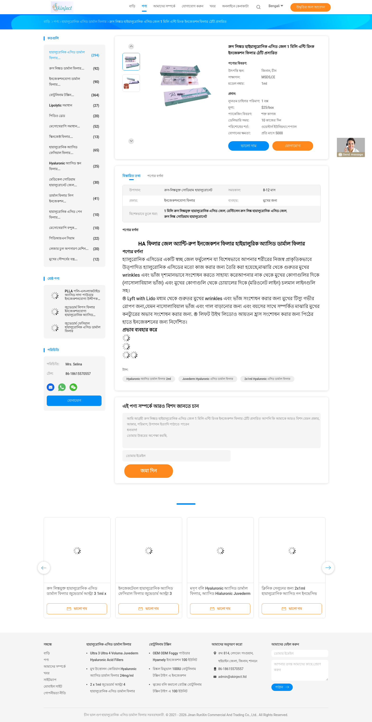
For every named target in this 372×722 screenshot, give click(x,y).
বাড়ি (47, 653)
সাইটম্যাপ (50, 680)
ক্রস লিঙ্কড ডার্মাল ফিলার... (74, 68)
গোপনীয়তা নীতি (55, 693)
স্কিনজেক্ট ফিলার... (74, 137)
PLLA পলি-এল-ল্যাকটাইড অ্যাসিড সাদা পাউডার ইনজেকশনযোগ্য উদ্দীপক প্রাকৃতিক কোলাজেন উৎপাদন (82, 295)
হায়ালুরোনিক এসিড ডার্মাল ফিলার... (74, 55)
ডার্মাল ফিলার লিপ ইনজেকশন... (74, 198)
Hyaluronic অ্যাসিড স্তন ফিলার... (74, 166)
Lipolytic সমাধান (74, 105)
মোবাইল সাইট (53, 686)
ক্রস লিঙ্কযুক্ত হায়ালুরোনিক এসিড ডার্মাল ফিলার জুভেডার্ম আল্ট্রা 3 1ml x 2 (76, 593)
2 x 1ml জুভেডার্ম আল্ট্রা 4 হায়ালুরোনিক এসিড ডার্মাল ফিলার (112, 688)
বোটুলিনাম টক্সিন (160, 644)
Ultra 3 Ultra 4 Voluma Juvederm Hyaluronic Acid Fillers (114, 656)
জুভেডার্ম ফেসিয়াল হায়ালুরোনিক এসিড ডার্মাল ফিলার (82, 327)
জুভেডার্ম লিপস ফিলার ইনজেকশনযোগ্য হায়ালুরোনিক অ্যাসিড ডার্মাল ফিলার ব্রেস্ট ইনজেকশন (80, 311)
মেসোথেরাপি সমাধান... (74, 126)
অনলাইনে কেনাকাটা (235, 6)
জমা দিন (148, 471)
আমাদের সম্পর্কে (55, 666)
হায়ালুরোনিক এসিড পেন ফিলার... (74, 214)
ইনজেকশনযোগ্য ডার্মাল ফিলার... (74, 81)
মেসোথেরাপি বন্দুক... (74, 228)
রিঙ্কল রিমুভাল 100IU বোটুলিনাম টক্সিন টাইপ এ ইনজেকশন (174, 672)
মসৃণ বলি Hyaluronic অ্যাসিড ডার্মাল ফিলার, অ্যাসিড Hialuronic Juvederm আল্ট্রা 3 (220, 593)
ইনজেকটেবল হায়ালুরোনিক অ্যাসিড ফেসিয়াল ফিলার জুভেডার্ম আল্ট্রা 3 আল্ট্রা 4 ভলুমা (145, 593)
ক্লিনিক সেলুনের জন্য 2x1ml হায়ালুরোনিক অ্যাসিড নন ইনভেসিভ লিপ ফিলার (289, 593)
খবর (47, 673)
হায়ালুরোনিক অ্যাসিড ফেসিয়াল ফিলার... (74, 150)
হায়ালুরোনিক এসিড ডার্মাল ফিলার (108, 644)
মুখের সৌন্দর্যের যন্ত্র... (74, 259)
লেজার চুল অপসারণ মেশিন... (74, 249)
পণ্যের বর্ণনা (155, 176)
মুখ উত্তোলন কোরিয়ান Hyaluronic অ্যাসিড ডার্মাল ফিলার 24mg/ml (113, 672)
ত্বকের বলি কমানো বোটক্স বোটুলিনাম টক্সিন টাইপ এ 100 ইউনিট (177, 688)
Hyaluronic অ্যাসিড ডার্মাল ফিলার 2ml (148, 379)
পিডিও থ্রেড (74, 116)
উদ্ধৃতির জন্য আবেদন (310, 7)
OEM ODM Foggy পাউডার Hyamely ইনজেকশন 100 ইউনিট (175, 656)
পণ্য (46, 660)
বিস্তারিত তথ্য (131, 176)
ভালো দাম (248, 146)
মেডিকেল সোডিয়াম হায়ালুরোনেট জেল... (74, 182)
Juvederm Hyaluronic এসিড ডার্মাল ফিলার (207, 379)
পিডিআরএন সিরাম (74, 238)
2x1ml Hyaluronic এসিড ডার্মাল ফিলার (267, 379)
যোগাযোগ (74, 400)
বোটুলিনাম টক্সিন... (74, 95)
